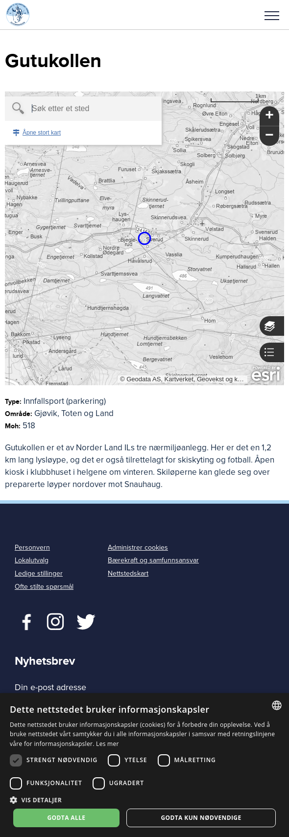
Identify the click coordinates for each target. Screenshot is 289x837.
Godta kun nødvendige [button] (201, 818)
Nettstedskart (128, 573)
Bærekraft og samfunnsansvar (153, 560)
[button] (272, 14)
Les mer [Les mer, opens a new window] (107, 744)
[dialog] (144, 765)
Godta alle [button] (66, 818)
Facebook (24, 620)
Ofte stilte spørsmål (44, 586)
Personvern (32, 547)
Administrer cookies (138, 547)
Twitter (55, 620)
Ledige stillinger (39, 573)
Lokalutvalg (31, 560)
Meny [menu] (272, 15)
